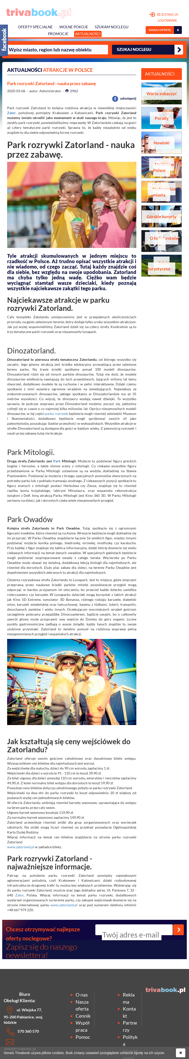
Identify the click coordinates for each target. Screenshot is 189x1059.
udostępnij (124, 98)
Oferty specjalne (35, 27)
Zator (11, 113)
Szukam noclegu (111, 27)
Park (57, 461)
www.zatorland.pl (20, 847)
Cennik (83, 1016)
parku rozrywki (56, 413)
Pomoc (83, 1037)
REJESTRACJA (163, 18)
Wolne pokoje (73, 27)
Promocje (58, 34)
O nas (82, 995)
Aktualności (88, 34)
